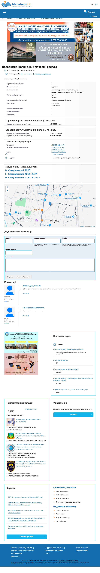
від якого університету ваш (33, 314)
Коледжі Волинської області (26, 24)
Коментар (8, 263)
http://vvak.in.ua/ (58, 161)
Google (93, 232)
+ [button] (7, 193)
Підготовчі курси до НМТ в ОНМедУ (65, 376)
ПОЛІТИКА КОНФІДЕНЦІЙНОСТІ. (69, 567)
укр (92, 4)
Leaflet (82, 232)
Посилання (6, 307)
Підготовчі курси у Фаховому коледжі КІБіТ (68, 356)
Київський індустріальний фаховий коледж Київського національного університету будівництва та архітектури (30, 453)
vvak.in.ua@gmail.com (59, 158)
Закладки (80, 18)
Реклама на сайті (82, 554)
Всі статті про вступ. (27, 543)
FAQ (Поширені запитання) (55, 554)
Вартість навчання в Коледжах (22, 557)
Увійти (94, 18)
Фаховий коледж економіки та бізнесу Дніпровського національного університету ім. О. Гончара (30, 442)
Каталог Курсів (16, 560)
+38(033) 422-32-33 (58, 154)
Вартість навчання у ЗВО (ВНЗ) (22, 554)
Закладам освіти (82, 557)
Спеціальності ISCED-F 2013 (24, 184)
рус (96, 4)
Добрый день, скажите (32, 292)
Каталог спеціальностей (64, 494)
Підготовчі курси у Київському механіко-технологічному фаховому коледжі (73, 386)
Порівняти (73, 421)
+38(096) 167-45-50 (58, 156)
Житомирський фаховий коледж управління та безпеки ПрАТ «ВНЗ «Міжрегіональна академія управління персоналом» (30, 470)
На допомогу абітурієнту (64, 513)
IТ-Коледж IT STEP (31, 416)
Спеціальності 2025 (19, 176)
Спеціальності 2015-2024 (22, 180)
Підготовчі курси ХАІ (60, 367)
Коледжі (9, 24)
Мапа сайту (15, 563)
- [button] (7, 197)
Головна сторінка (10, 256)
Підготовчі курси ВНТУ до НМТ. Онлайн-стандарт (70, 396)
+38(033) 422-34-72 (58, 151)
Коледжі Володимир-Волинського (52, 24)
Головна (3, 24)
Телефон (65, 244)
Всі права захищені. (17, 569)
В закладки (27, 80)
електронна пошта (40, 244)
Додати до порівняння (43, 80)
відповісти (26, 300)
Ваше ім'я (8, 244)
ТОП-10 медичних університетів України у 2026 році (25, 503)
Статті (47, 560)
